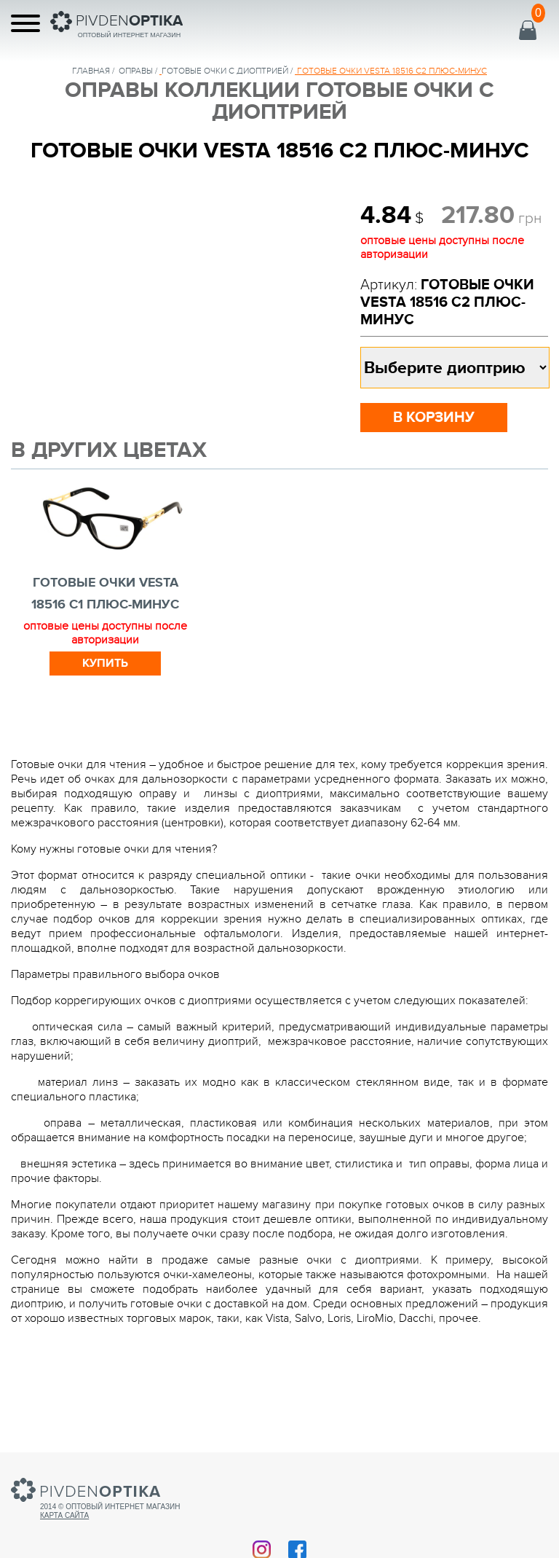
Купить (105, 663)
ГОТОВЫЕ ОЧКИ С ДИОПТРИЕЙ (225, 71)
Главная (91, 71)
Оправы (136, 71)
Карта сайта (64, 1515)
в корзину (434, 417)
